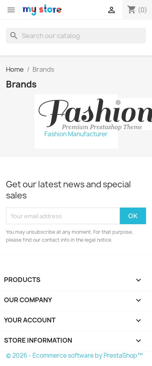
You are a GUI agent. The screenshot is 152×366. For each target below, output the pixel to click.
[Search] (76, 36)
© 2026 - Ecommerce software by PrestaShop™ (74, 355)
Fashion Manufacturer (76, 134)
